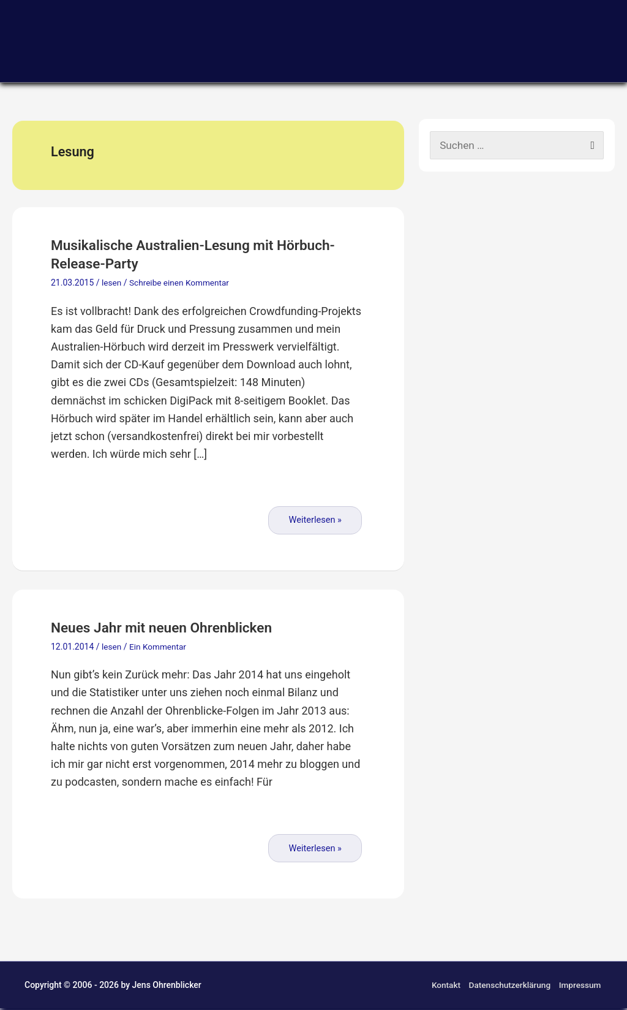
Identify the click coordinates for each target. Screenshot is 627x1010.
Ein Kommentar (159, 648)
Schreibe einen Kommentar (181, 284)
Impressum (581, 987)
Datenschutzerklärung (509, 987)
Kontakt (443, 987)
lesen (112, 284)
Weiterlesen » (315, 521)
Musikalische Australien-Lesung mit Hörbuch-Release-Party (174, 256)
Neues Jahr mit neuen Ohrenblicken (173, 629)
